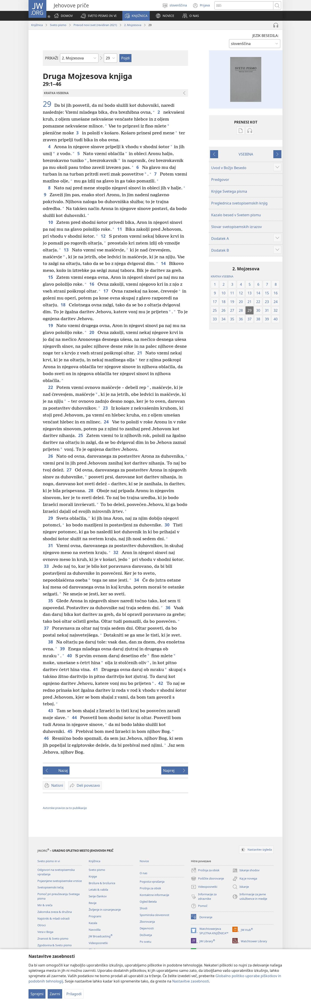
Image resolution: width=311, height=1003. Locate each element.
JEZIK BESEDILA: (265, 35)
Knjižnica (37, 25)
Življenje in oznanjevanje (105, 910)
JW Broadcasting (101, 936)
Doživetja (146, 935)
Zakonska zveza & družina (54, 912)
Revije (92, 903)
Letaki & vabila (98, 890)
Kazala (93, 923)
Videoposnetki (98, 943)
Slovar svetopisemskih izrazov (236, 226)
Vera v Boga (45, 932)
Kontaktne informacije (154, 895)
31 (51, 545)
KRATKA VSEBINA (222, 276)
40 (70, 656)
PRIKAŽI (51, 58)
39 (63, 649)
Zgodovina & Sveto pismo (54, 945)
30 (168, 525)
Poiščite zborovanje (207, 878)
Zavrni (55, 993)
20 (92, 332)
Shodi (143, 908)
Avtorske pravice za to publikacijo (65, 808)
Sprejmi (37, 993)
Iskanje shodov (246, 870)
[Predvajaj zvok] (276, 25)
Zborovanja (147, 922)
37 (47, 628)
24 (107, 422)
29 (48, 104)
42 (161, 683)
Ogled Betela (148, 902)
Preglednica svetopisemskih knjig (239, 203)
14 (164, 263)
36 (169, 608)
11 (120, 229)
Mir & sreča (44, 905)
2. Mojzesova (132, 25)
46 (47, 738)
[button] (98, 16)
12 (104, 236)
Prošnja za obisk (150, 888)
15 (51, 277)
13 (67, 250)
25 (81, 435)
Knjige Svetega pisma (229, 191)
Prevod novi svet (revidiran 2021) (95, 25)
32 (116, 552)
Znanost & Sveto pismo (52, 938)
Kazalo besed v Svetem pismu (236, 214)
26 (51, 456)
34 (137, 580)
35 (51, 601)
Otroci (41, 925)
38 (51, 642)
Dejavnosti (147, 928)
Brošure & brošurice (102, 883)
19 (51, 325)
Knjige (93, 876)
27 (70, 470)
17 (106, 291)
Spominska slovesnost (154, 915)
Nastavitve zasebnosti (190, 981)
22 (51, 387)
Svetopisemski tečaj (50, 887)
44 (75, 717)
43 (51, 711)
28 (91, 490)
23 (106, 408)
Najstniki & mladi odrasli (53, 918)
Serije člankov (98, 896)
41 (96, 669)
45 (71, 731)
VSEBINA (246, 154)
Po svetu (145, 942)
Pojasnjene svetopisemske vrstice (59, 881)
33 (47, 566)
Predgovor (220, 179)
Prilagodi (74, 993)
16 (92, 284)
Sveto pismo (58, 25)
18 (64, 305)
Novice (144, 861)
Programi (95, 916)
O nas (143, 873)
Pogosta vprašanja (152, 882)
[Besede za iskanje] (243, 5)
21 (140, 353)
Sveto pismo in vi (48, 861)
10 (51, 222)
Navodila (94, 930)
